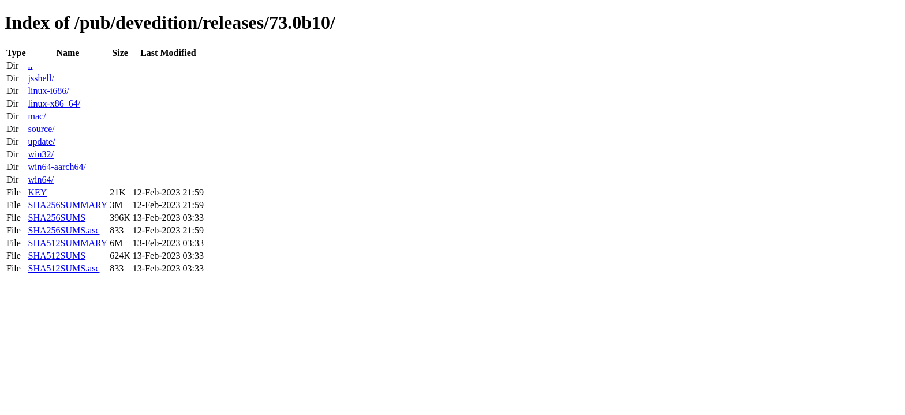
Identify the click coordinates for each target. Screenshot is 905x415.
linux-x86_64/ (54, 103)
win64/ (40, 179)
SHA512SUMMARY (67, 243)
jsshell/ (41, 78)
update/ (41, 141)
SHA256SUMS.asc (63, 230)
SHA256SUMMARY (67, 205)
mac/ (37, 116)
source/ (41, 129)
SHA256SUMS (56, 217)
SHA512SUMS (56, 256)
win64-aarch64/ (56, 167)
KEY (37, 192)
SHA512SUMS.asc (63, 268)
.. (30, 65)
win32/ (40, 154)
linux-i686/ (48, 91)
